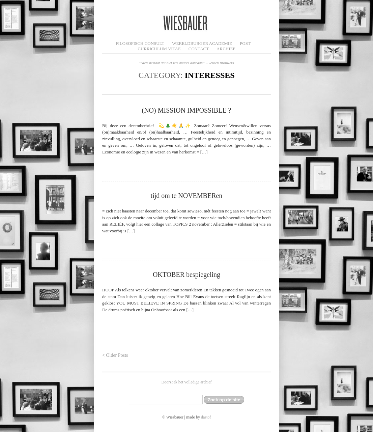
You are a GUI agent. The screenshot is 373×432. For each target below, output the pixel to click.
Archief (226, 48)
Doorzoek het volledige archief (187, 382)
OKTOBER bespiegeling (186, 274)
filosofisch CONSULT (140, 43)
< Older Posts (115, 355)
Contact (199, 48)
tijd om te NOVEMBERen (187, 195)
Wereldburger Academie (202, 43)
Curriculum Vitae (159, 48)
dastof (206, 417)
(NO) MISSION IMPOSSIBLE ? (186, 110)
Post (245, 43)
